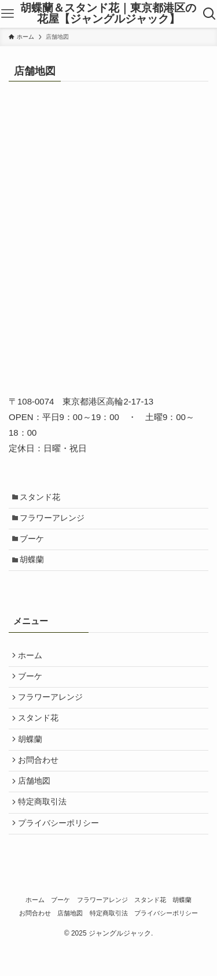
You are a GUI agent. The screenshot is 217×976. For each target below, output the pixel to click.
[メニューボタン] (8, 14)
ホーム (32, 665)
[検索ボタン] (209, 14)
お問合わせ (40, 781)
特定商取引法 (44, 827)
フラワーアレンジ (55, 521)
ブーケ (35, 544)
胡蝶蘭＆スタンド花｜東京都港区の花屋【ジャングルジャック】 (108, 14)
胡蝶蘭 (35, 567)
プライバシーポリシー (60, 851)
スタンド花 (43, 497)
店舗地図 (36, 804)
